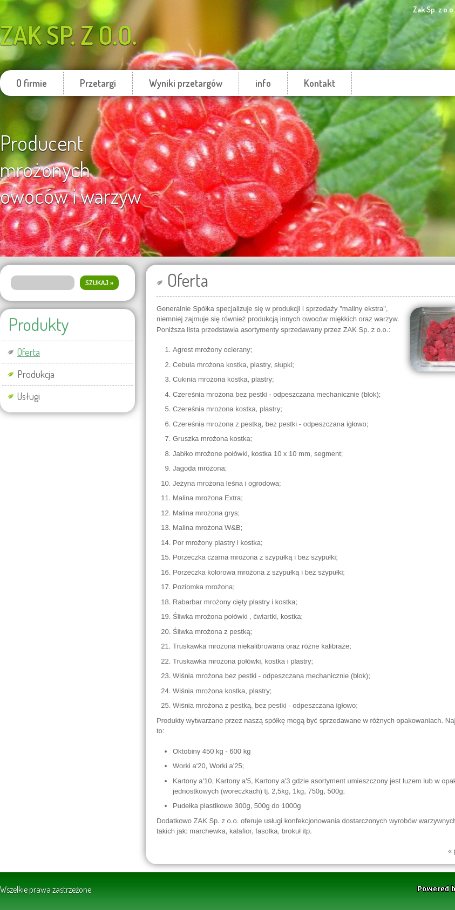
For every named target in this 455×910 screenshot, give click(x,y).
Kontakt (319, 83)
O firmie (31, 83)
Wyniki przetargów (185, 83)
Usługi (28, 396)
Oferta (28, 352)
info (263, 83)
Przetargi (98, 83)
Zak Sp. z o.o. (68, 35)
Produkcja (36, 374)
